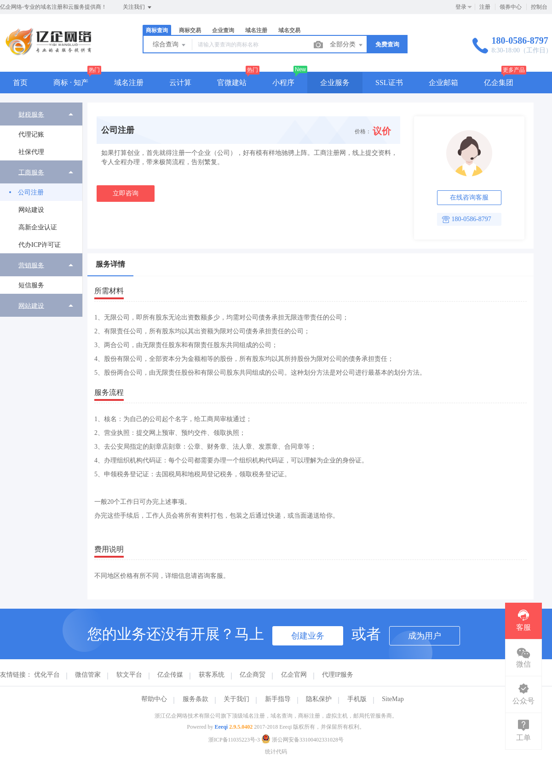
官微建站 (232, 82)
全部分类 (347, 45)
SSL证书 (389, 82)
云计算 (180, 82)
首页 (20, 82)
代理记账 (31, 134)
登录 (460, 7)
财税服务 (31, 114)
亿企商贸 (252, 674)
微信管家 (88, 674)
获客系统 (211, 674)
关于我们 (236, 699)
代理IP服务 (337, 674)
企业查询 (223, 30)
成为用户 (424, 635)
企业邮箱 (443, 82)
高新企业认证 (37, 227)
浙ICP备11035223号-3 (234, 739)
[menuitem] (41, 131)
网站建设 (31, 209)
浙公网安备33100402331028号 (302, 739)
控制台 (539, 7)
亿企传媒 (170, 674)
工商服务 (31, 172)
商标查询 (157, 30)
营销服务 (31, 265)
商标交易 (190, 30)
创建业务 (307, 635)
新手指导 (278, 699)
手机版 (357, 699)
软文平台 (129, 674)
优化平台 (47, 674)
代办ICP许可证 (39, 244)
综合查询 (170, 45)
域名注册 (256, 30)
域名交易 (289, 30)
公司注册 (31, 192)
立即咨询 (125, 193)
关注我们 (138, 7)
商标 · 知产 (70, 82)
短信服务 (31, 285)
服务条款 (195, 699)
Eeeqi (221, 727)
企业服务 (335, 82)
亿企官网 (294, 674)
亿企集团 (498, 82)
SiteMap (392, 699)
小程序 (283, 82)
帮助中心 (154, 699)
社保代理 (31, 151)
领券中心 (511, 7)
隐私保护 (319, 699)
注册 (484, 7)
